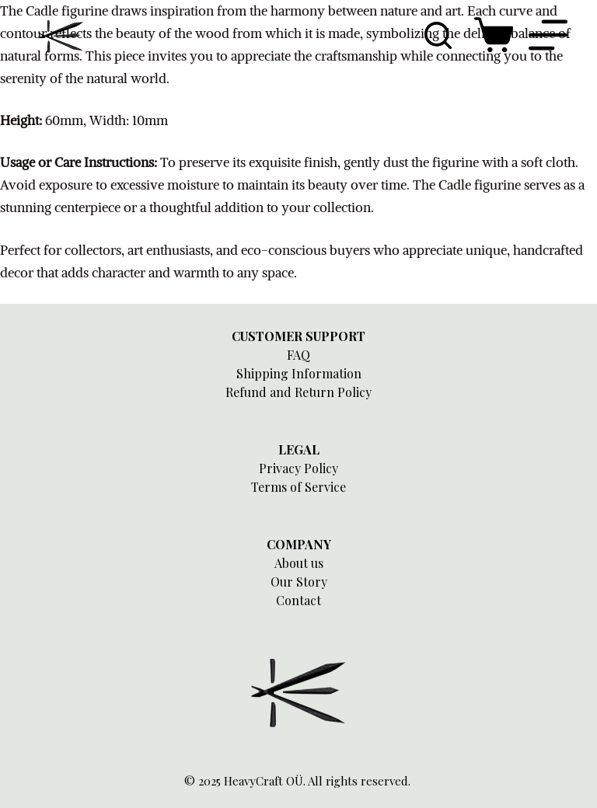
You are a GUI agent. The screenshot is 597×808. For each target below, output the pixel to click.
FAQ (298, 355)
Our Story (299, 581)
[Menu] (548, 35)
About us (298, 563)
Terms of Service (298, 487)
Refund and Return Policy (298, 392)
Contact (298, 600)
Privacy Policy (298, 468)
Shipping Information (298, 373)
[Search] (438, 35)
